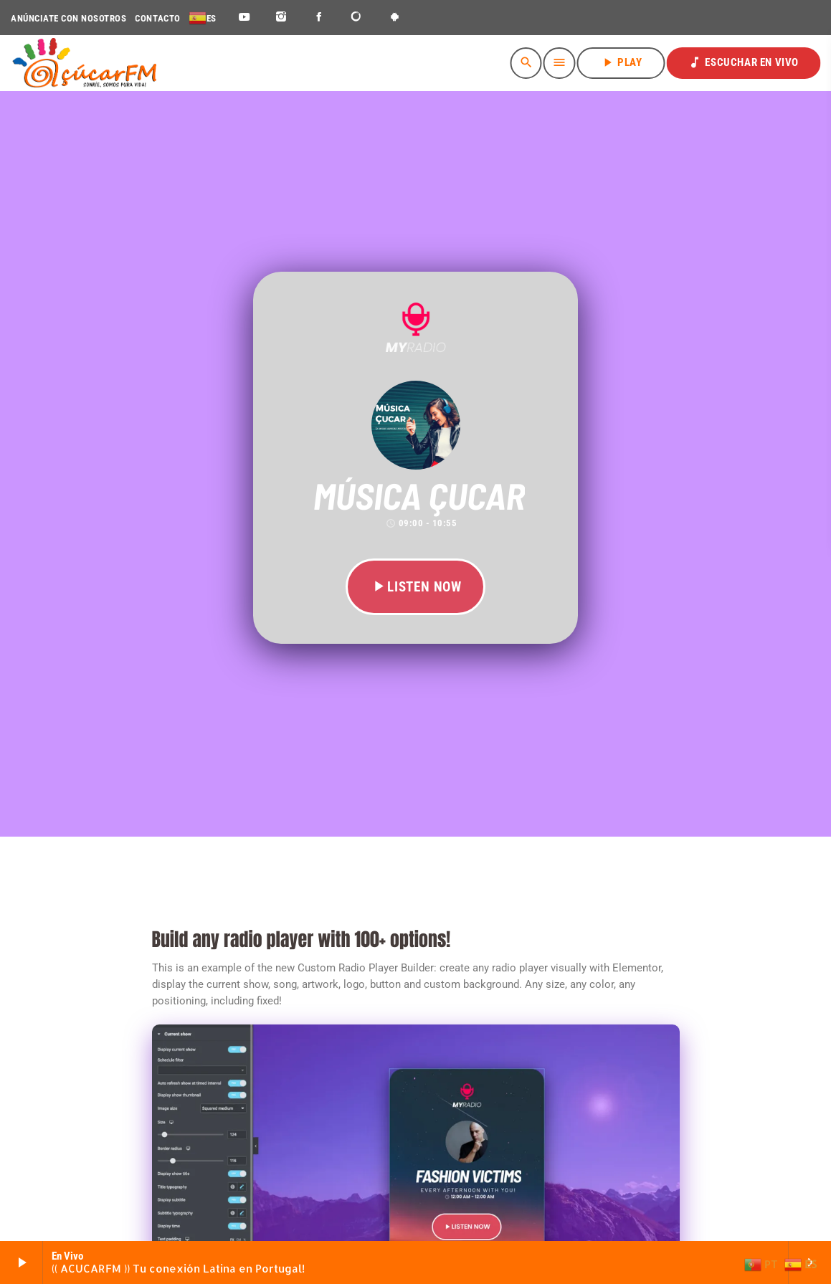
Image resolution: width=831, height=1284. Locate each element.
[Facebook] (319, 17)
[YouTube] (244, 17)
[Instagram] (281, 17)
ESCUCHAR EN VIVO (743, 62)
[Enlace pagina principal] (84, 63)
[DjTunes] (357, 17)
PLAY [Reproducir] (621, 62)
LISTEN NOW (415, 586)
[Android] (395, 17)
